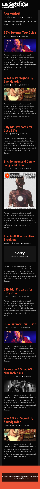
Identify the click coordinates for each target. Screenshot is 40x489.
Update (7, 36)
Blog (6, 168)
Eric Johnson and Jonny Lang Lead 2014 (19, 163)
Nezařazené (8, 17)
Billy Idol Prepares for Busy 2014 (18, 128)
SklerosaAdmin (28, 17)
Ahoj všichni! (12, 14)
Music (7, 85)
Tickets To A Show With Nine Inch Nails (19, 371)
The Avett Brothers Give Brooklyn (19, 237)
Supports (7, 243)
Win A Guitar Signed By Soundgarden (18, 79)
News (6, 134)
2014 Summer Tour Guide (20, 32)
